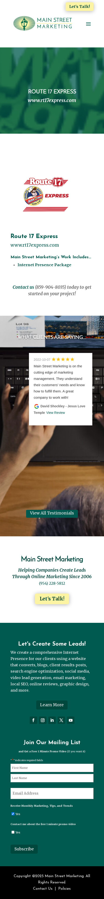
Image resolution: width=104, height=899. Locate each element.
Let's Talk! (79, 6)
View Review (55, 413)
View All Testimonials (52, 513)
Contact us (23, 287)
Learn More (52, 704)
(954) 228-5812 (52, 583)
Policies (64, 889)
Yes (18, 814)
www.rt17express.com (34, 245)
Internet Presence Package (44, 264)
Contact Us (42, 889)
